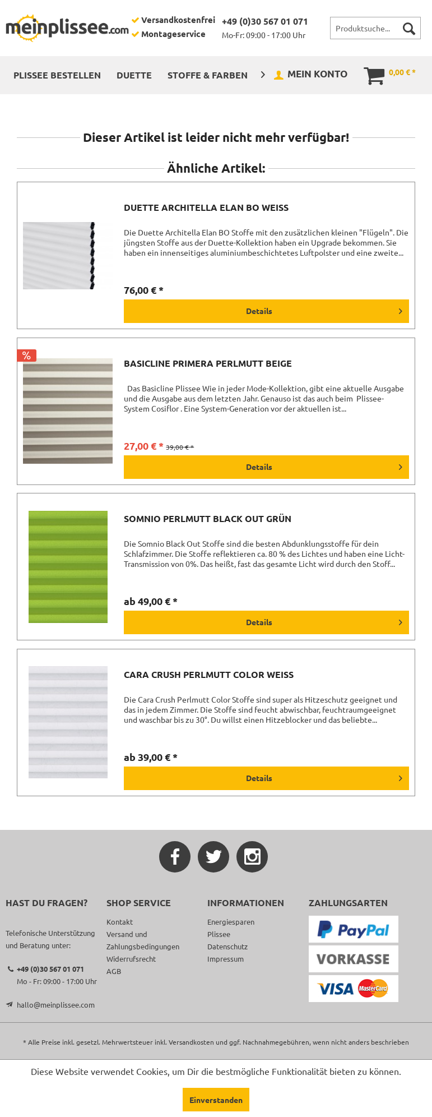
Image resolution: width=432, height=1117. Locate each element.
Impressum (225, 958)
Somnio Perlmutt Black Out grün (207, 518)
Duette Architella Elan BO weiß (206, 207)
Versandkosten (191, 1041)
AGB (113, 971)
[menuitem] (375, 28)
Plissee (218, 934)
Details (324, 309)
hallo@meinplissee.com (56, 1004)
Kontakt (119, 921)
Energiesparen (230, 921)
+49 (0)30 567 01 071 (265, 21)
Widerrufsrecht (131, 958)
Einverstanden (216, 1100)
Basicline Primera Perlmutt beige (208, 363)
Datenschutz (227, 946)
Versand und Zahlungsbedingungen (142, 940)
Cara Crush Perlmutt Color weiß (209, 674)
